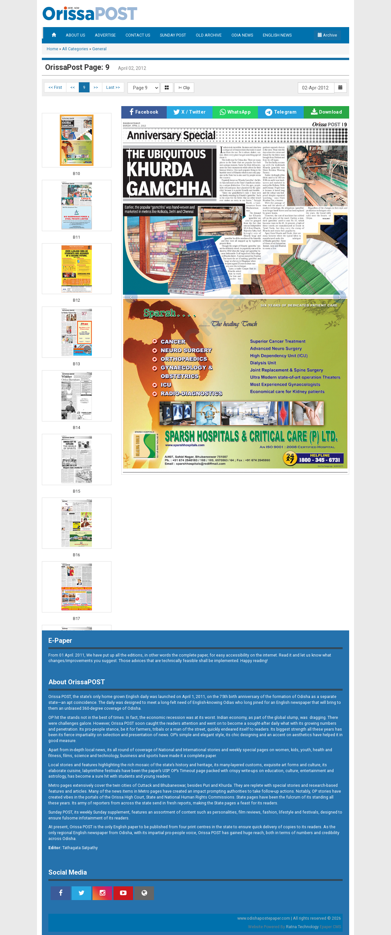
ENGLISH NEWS (277, 35)
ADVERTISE (105, 35)
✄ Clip (184, 87)
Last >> (113, 87)
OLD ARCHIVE (209, 35)
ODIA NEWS (242, 35)
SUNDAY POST (173, 35)
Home (52, 48)
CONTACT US (138, 35)
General (99, 48)
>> (96, 87)
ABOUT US (75, 35)
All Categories (75, 48)
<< (72, 87)
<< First (55, 87)
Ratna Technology (302, 927)
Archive (327, 35)
